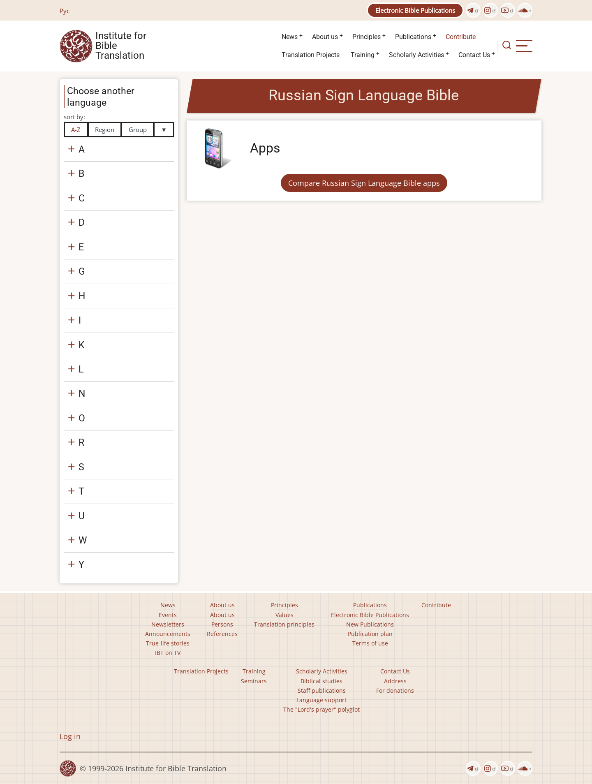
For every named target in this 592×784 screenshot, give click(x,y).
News (290, 37)
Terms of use (370, 643)
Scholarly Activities (416, 55)
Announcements (167, 634)
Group (138, 129)
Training (363, 55)
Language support (321, 700)
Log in (70, 736)
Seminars (254, 681)
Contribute (461, 37)
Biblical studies (321, 681)
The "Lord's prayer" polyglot (321, 709)
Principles (366, 37)
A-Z (76, 129)
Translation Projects (311, 55)
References (222, 634)
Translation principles (284, 624)
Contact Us (474, 55)
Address (395, 681)
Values (284, 615)
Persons (222, 624)
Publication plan (370, 634)
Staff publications (322, 690)
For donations (395, 690)
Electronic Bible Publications (415, 10)
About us (325, 37)
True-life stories (168, 643)
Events (168, 615)
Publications (413, 37)
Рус (64, 11)
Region (104, 129)
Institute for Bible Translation (120, 46)
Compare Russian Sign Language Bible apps (364, 183)
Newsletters (167, 624)
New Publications (370, 624)
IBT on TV (167, 653)
